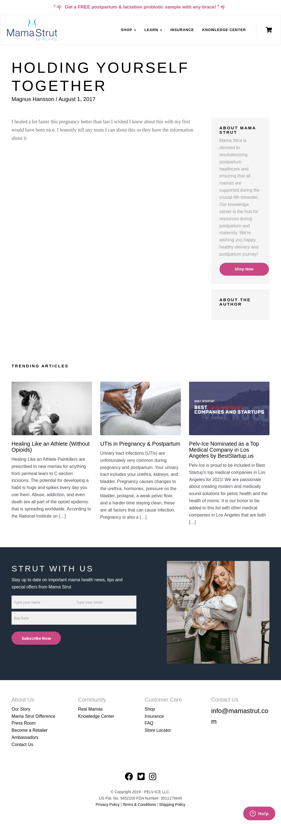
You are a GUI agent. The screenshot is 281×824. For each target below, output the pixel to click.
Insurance (182, 30)
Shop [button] (128, 30)
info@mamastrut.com (239, 716)
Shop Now (244, 269)
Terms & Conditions (140, 804)
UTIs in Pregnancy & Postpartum (140, 444)
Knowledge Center (224, 30)
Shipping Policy (172, 804)
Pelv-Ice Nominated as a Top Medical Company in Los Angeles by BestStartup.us (224, 450)
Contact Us (22, 744)
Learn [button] (153, 30)
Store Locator (158, 730)
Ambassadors (25, 737)
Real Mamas (90, 709)
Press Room (24, 723)
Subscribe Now (36, 638)
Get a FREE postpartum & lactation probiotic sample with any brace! (140, 7)
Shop (150, 709)
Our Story (21, 709)
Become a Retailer (30, 730)
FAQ (149, 723)
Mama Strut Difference (33, 716)
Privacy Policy (108, 804)
